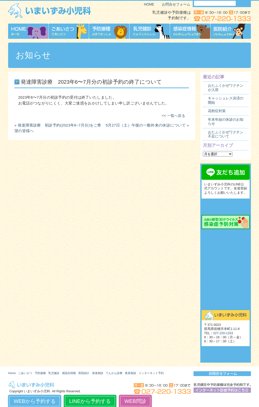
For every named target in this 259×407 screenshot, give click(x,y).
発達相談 (97, 373)
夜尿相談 (226, 269)
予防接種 (40, 373)
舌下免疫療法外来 (226, 292)
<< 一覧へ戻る (173, 116)
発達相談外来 (226, 235)
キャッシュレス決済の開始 (225, 100)
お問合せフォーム (176, 4)
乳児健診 (53, 373)
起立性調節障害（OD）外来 (226, 281)
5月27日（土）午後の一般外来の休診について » (147, 125)
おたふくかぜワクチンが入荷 (225, 88)
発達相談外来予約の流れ (226, 247)
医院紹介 (84, 373)
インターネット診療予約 (226, 207)
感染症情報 (69, 373)
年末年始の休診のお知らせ (225, 122)
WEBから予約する (35, 401)
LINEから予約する (90, 401)
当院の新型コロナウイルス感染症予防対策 (226, 222)
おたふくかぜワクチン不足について (225, 134)
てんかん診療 (226, 258)
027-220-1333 (223, 333)
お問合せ (226, 304)
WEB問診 (135, 401)
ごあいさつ (25, 373)
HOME (149, 4)
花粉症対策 (217, 111)
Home (12, 373)
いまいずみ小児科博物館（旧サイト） (226, 354)
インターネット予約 (151, 373)
